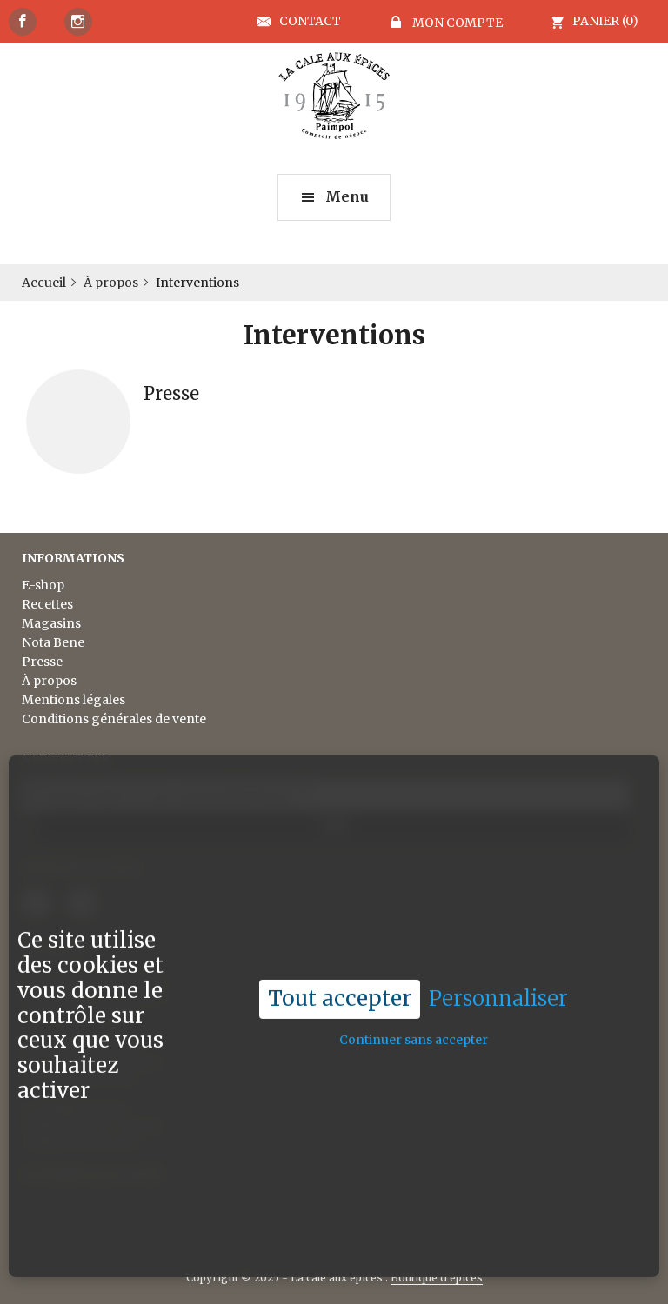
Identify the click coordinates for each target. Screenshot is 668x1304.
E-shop (43, 585)
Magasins (51, 623)
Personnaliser (498, 969)
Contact (310, 22)
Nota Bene (53, 642)
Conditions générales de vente (114, 719)
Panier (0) (605, 21)
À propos (49, 681)
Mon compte (456, 22)
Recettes (47, 604)
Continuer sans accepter (413, 1010)
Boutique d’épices (437, 1277)
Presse (42, 661)
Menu (347, 196)
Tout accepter (339, 968)
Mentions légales (73, 700)
